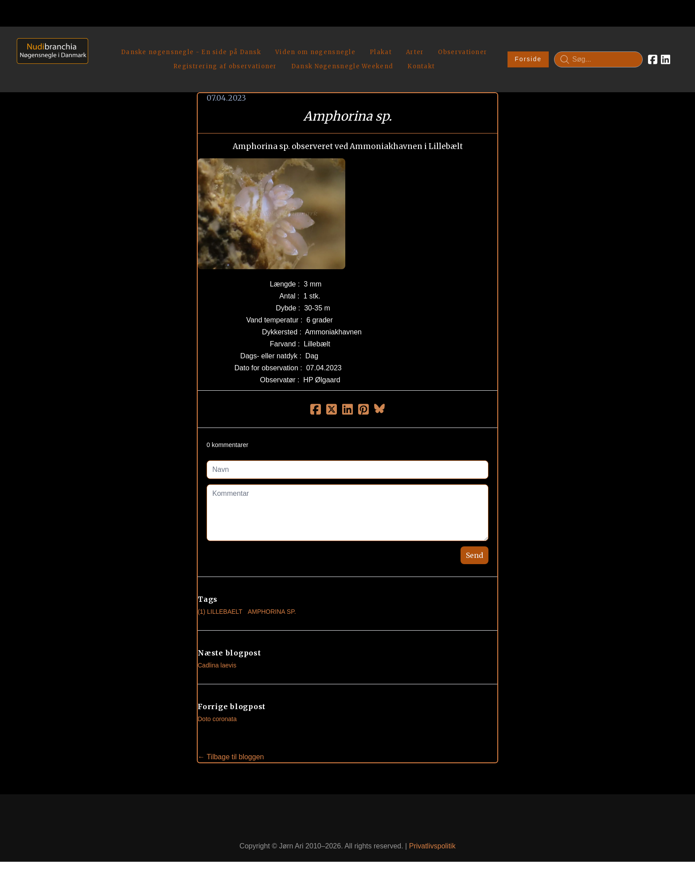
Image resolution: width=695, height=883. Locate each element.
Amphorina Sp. (272, 604)
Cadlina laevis (217, 658)
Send (474, 548)
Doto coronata (217, 712)
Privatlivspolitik (432, 839)
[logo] (49, 56)
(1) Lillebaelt (220, 604)
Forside (528, 55)
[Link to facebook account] (652, 56)
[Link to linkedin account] (665, 56)
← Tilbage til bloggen (231, 750)
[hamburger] (98, 43)
